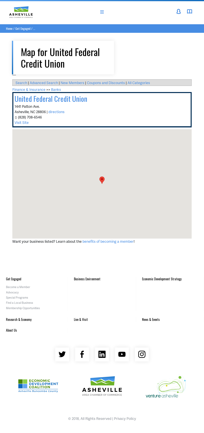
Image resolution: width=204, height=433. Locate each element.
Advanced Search (44, 82)
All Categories (139, 82)
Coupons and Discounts (106, 82)
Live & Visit (81, 319)
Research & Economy (18, 319)
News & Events (151, 319)
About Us (11, 330)
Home (9, 28)
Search (21, 82)
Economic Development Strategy (161, 279)
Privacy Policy (125, 418)
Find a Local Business (19, 303)
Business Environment (87, 279)
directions (56, 111)
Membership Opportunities (23, 308)
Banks (56, 89)
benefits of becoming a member (108, 241)
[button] (102, 180)
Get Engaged (22, 28)
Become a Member (18, 287)
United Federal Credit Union (51, 98)
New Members (72, 82)
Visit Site (22, 122)
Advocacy (12, 292)
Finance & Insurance (28, 89)
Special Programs (17, 297)
